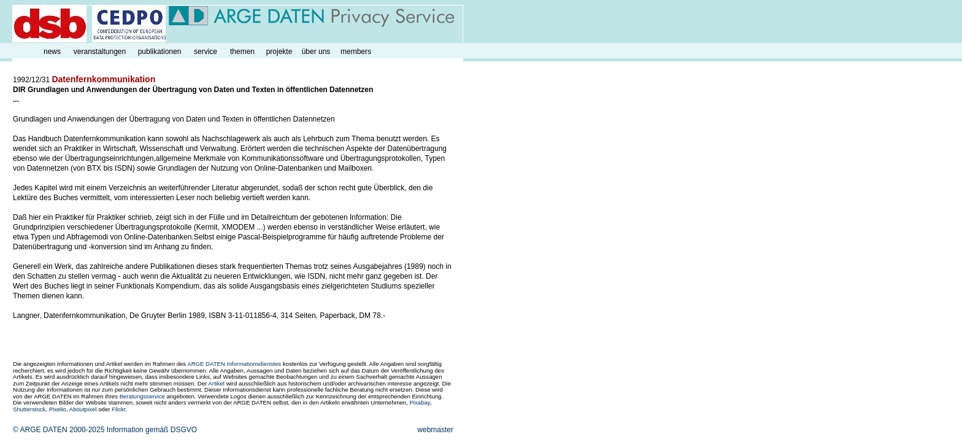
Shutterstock (29, 409)
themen (242, 51)
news (52, 51)
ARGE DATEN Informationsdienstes (234, 363)
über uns (316, 51)
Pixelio (57, 409)
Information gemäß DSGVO (152, 429)
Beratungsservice (142, 396)
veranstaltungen (100, 51)
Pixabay (419, 402)
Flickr (118, 409)
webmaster (435, 429)
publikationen (160, 51)
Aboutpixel (83, 409)
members (356, 51)
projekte (279, 51)
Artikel (216, 383)
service (205, 51)
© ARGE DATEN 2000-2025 (58, 429)
